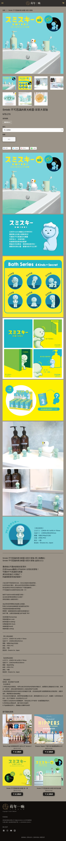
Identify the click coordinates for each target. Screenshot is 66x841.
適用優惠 (5, 118)
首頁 (4, 10)
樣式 (4, 127)
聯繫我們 (42, 837)
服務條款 (23, 837)
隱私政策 (29, 837)
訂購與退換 (36, 837)
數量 (4, 134)
